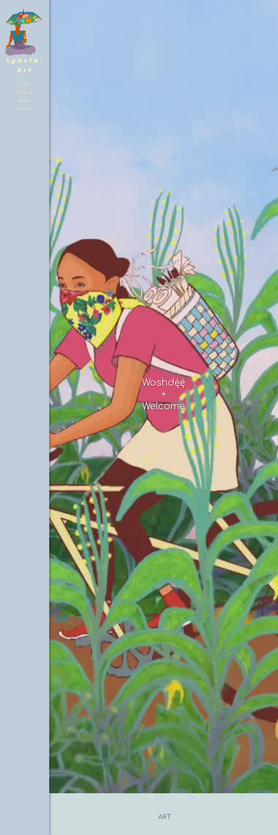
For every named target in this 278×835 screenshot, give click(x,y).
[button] (25, 134)
